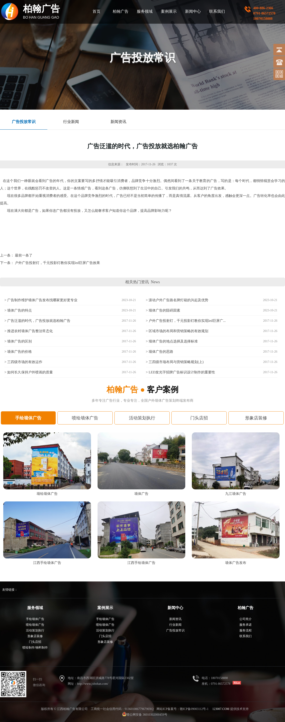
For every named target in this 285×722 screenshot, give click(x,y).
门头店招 (199, 417)
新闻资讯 (175, 619)
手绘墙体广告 (28, 417)
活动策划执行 (142, 417)
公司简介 (245, 619)
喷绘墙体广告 (85, 417)
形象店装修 (256, 417)
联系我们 (217, 11)
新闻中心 (193, 11)
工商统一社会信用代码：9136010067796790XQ (122, 709)
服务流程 (245, 630)
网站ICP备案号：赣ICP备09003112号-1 (182, 709)
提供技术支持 (230, 709)
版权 (44, 709)
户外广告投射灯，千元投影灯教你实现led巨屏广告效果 (57, 263)
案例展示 (169, 11)
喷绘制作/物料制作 (35, 647)
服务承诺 (245, 624)
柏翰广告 (120, 11)
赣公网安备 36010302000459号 (146, 714)
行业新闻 (175, 624)
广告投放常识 (175, 630)
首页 (96, 11)
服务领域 (145, 11)
